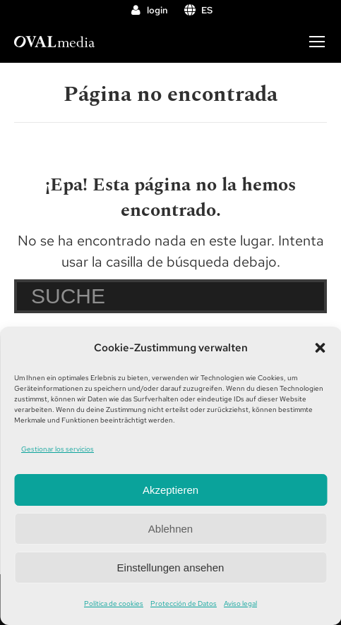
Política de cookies (113, 603)
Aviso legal (240, 603)
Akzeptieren (170, 490)
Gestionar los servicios (57, 449)
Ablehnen (170, 529)
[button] (320, 348)
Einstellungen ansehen (171, 568)
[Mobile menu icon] (317, 41)
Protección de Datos (183, 603)
